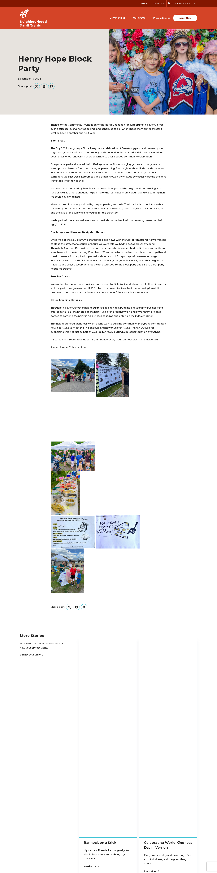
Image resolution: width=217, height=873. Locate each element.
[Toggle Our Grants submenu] (148, 17)
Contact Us (158, 3)
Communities (117, 17)
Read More (91, 866)
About (144, 3)
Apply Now (185, 18)
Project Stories (161, 18)
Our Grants (139, 17)
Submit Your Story (31, 654)
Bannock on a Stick (100, 843)
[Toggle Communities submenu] (127, 17)
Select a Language (180, 3)
